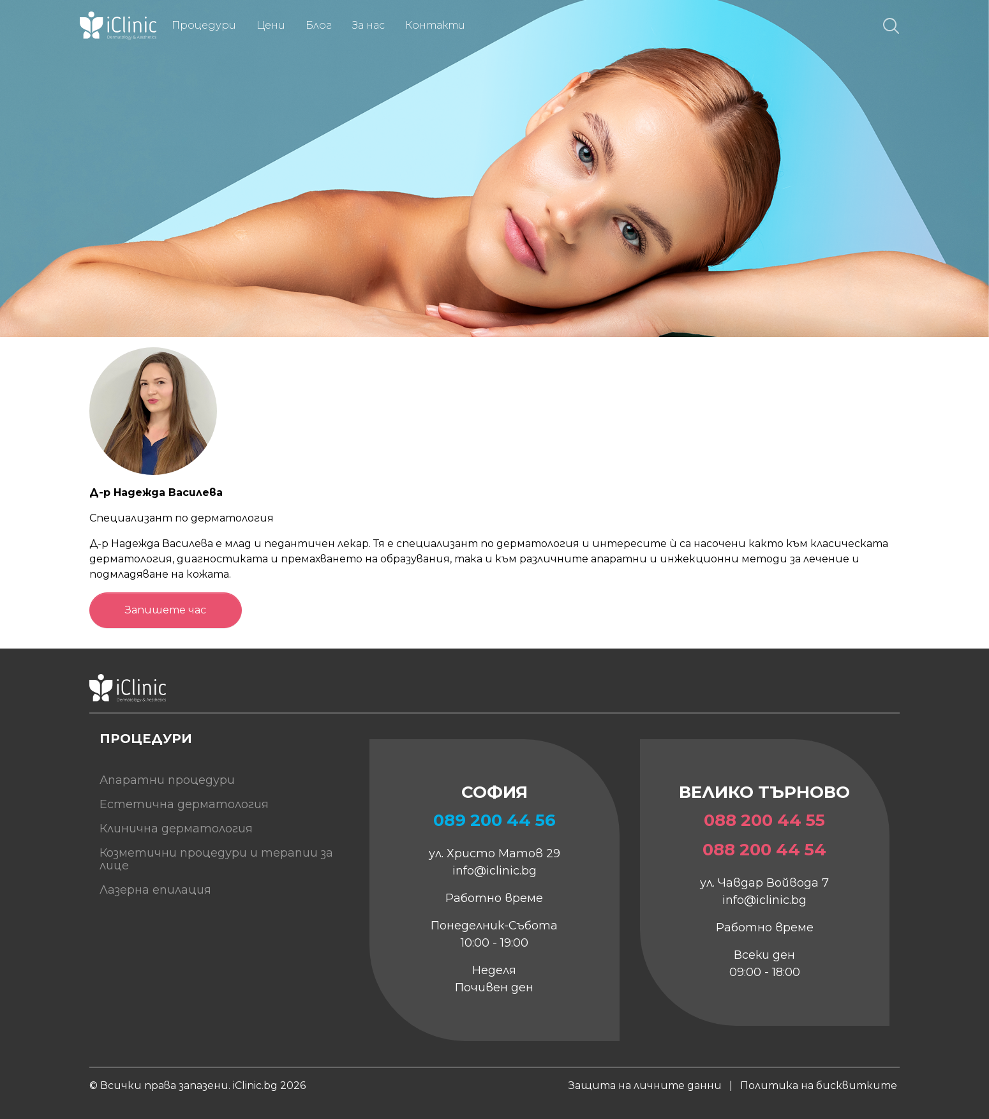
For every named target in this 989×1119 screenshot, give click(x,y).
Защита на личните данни (645, 1085)
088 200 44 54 (764, 849)
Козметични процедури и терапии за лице (216, 859)
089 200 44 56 (494, 820)
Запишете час (165, 610)
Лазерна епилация (155, 889)
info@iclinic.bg (494, 871)
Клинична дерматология (176, 828)
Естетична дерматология (184, 804)
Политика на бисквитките (818, 1085)
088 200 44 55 (764, 820)
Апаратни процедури (167, 780)
